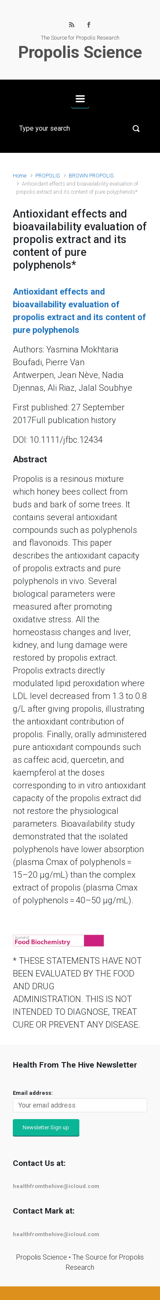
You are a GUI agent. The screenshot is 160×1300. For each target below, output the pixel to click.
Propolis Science (80, 52)
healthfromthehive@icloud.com (56, 1186)
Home (19, 175)
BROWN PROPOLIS (91, 175)
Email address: (33, 1093)
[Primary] (80, 99)
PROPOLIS (47, 175)
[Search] (80, 128)
